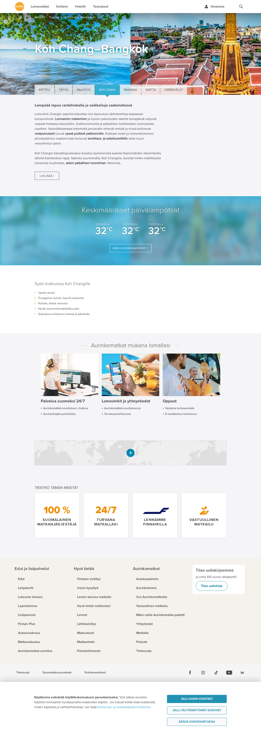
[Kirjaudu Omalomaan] (214, 6)
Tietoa (63, 90)
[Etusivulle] (19, 6)
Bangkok (130, 90)
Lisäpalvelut (173, 90)
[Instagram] (203, 672)
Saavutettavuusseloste (57, 672)
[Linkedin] (242, 672)
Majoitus (84, 90)
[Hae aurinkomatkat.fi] (241, 6)
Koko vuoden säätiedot (129, 248)
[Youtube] (229, 672)
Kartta (151, 90)
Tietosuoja (23, 672)
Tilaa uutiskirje (211, 586)
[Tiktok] (216, 672)
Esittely (44, 90)
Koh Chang (107, 90)
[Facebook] (190, 672)
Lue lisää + (47, 176)
